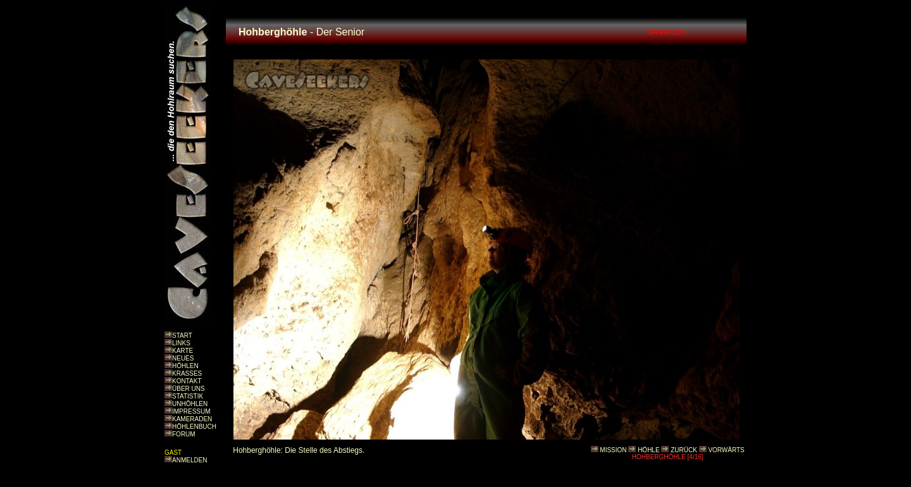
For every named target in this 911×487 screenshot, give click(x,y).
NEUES (183, 358)
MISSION (613, 450)
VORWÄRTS (726, 450)
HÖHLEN (185, 365)
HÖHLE (648, 450)
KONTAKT (186, 381)
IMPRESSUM (191, 411)
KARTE (182, 350)
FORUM (183, 434)
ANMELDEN (190, 460)
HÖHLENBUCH (194, 426)
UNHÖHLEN (190, 403)
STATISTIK (187, 396)
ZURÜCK (684, 450)
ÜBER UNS (188, 388)
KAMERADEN (192, 419)
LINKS (181, 343)
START (182, 335)
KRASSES (187, 373)
